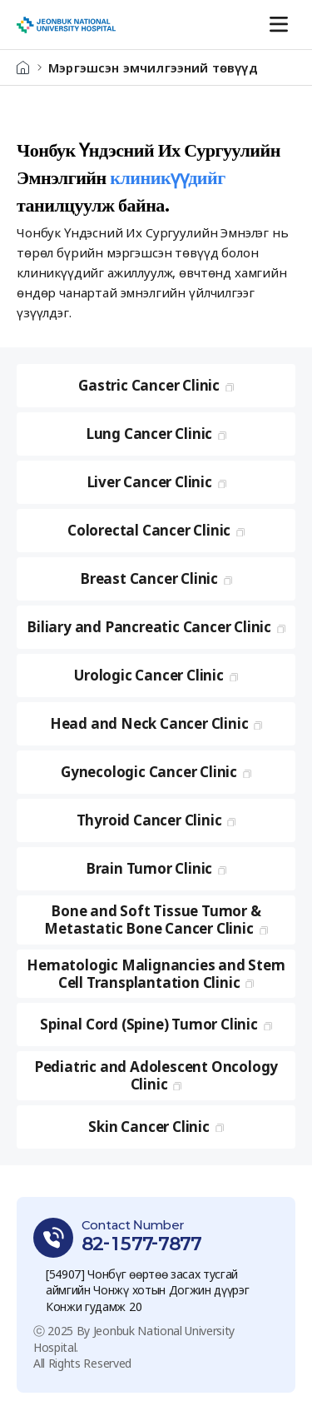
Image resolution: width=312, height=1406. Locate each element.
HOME (23, 67)
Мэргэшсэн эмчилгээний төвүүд (153, 67)
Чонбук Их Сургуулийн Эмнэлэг (66, 25)
